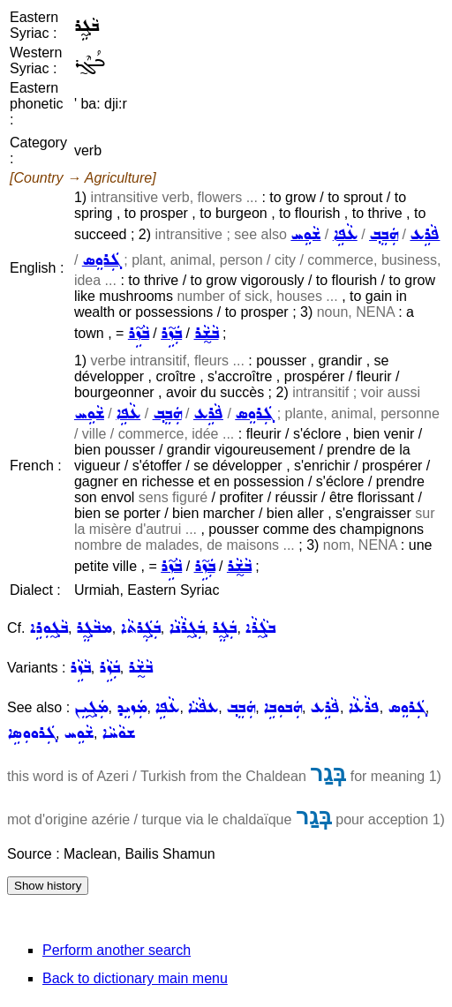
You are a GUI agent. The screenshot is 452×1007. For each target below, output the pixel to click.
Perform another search (116, 950)
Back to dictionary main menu (135, 978)
